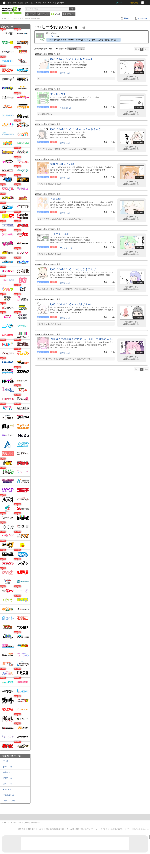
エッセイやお (58, 94)
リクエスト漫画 (59, 234)
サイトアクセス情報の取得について (114, 829)
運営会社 (21, 829)
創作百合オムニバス (62, 164)
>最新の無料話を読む (131, 79)
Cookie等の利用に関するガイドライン (82, 829)
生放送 (20, 2)
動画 (9, 2)
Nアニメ (51, 2)
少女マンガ (7, 778)
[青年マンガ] (65, 73)
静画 (14, 2)
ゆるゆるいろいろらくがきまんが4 (71, 59)
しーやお (51, 36)
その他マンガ (8, 795)
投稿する (127, 18)
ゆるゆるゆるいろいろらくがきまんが (73, 269)
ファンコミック (9, 801)
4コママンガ (8, 789)
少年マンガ (7, 767)
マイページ (142, 18)
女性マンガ (7, 784)
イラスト (44, 14)
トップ (31, 14)
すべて (6, 761)
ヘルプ (40, 829)
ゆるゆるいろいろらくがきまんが (70, 304)
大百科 (38, 2)
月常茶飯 (55, 199)
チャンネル (29, 2)
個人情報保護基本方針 (55, 829)
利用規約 (31, 829)
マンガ (57, 14)
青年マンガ (7, 772)
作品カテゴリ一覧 (11, 756)
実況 (44, 2)
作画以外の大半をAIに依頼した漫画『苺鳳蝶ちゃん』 (82, 339)
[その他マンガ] (65, 108)
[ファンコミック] (66, 248)
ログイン (118, 2)
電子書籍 (70, 14)
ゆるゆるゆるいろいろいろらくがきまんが (75, 129)
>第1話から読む (131, 77)
